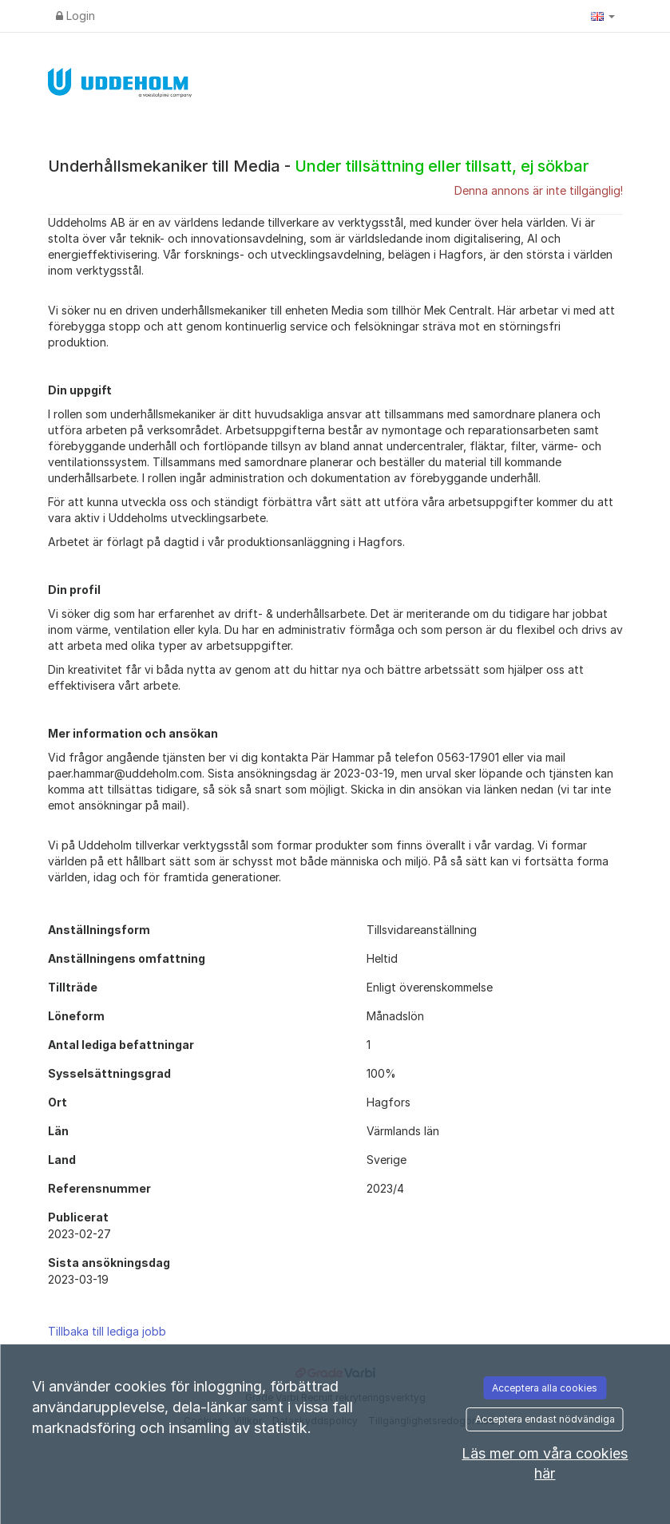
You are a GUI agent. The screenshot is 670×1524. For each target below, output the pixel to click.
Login (75, 15)
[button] (603, 16)
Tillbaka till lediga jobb (107, 1331)
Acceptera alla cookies (544, 1388)
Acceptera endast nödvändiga (545, 1419)
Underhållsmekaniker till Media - (318, 166)
